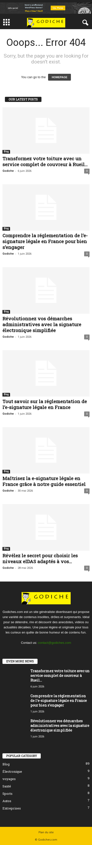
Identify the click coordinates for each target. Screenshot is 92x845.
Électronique (12, 771)
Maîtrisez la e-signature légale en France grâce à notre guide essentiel (44, 481)
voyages (9, 779)
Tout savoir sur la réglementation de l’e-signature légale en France (44, 404)
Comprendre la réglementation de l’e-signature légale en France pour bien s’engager (45, 241)
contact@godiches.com (54, 643)
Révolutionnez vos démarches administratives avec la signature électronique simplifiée (41, 324)
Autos (6, 801)
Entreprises (11, 808)
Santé (6, 786)
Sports (7, 793)
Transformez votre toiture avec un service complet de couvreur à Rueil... (45, 161)
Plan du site (46, 832)
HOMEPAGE (59, 77)
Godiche (8, 171)
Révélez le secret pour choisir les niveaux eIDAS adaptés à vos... (40, 558)
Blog (6, 151)
